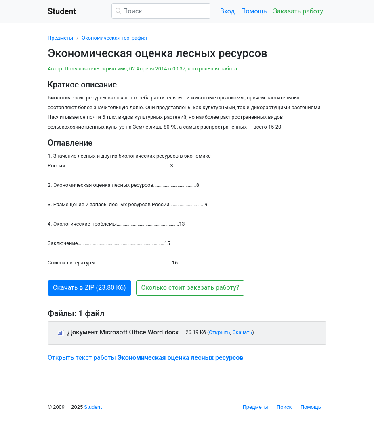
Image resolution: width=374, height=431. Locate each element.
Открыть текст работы (145, 357)
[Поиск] (160, 11)
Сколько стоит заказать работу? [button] (190, 288)
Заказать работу (298, 11)
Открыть (219, 332)
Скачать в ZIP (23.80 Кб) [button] (89, 288)
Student (93, 407)
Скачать (242, 332)
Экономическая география (114, 38)
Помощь (254, 11)
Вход (227, 11)
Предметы (60, 38)
